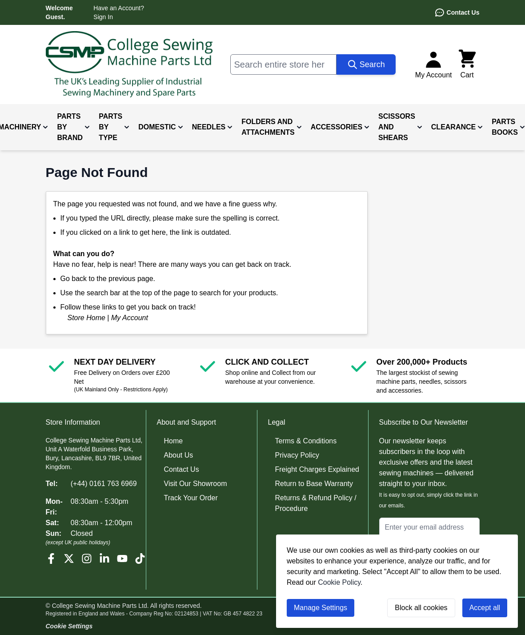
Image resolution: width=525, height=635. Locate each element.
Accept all (484, 607)
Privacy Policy (297, 455)
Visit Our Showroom (195, 483)
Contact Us (457, 12)
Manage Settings (320, 607)
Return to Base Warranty (314, 483)
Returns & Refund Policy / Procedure (316, 503)
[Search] (366, 64)
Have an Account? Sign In (118, 12)
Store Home (86, 318)
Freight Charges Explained (317, 469)
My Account (129, 318)
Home (173, 441)
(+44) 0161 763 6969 (104, 483)
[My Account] (433, 64)
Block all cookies (421, 607)
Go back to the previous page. (107, 278)
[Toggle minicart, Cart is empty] (467, 64)
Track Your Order (191, 498)
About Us (178, 455)
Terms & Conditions (306, 441)
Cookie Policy (339, 582)
